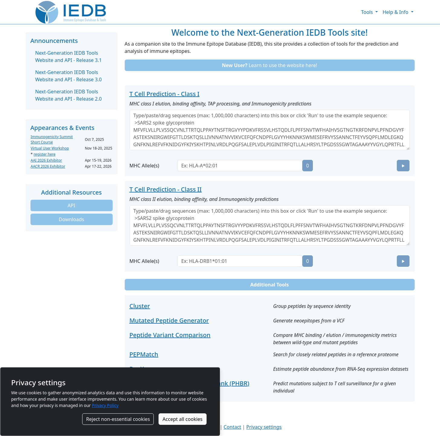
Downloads (71, 219)
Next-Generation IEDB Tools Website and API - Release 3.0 (68, 76)
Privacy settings (263, 427)
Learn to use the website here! (269, 65)
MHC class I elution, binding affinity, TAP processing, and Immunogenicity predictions (221, 103)
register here (45, 154)
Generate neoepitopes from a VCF (309, 320)
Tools (367, 12)
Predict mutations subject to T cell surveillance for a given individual (334, 387)
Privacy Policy (105, 405)
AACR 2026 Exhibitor (48, 166)
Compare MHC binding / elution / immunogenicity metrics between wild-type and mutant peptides (335, 339)
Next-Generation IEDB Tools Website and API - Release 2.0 (68, 95)
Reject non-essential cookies (118, 419)
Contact (232, 427)
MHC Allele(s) (144, 165)
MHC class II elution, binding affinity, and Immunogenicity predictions (204, 199)
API (71, 205)
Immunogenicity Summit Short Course (52, 139)
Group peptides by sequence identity (312, 306)
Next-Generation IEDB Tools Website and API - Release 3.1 (68, 56)
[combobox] (239, 165)
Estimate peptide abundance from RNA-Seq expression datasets (341, 369)
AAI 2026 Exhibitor (46, 160)
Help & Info (396, 12)
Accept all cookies (182, 419)
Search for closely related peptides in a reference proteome (336, 354)
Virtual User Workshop (50, 148)
